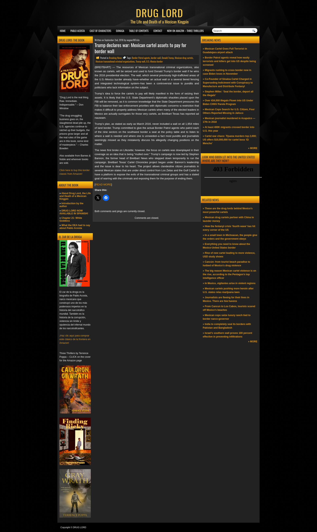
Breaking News (115, 57)
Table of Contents (139, 31)
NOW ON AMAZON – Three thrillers (185, 31)
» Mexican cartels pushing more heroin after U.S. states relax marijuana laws (228, 290)
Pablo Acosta (77, 31)
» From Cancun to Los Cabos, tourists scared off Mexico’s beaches (229, 308)
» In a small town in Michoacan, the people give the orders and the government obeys (230, 237)
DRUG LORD (159, 12)
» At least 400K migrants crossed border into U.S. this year (228, 129)
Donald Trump (168, 57)
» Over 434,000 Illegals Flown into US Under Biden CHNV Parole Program (228, 102)
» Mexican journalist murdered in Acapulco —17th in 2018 (229, 120)
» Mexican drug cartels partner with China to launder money (228, 219)
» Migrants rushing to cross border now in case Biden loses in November (227, 72)
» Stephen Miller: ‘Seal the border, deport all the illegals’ (228, 93)
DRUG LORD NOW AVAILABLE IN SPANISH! (73, 212)
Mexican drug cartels (184, 57)
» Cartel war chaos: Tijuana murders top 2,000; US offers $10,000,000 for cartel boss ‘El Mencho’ (230, 140)
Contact (157, 31)
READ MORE (103, 184)
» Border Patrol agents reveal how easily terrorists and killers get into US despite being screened (229, 61)
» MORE (252, 148)
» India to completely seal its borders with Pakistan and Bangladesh (227, 326)
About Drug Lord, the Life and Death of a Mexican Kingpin (75, 196)
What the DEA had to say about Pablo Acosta (74, 227)
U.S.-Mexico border (154, 61)
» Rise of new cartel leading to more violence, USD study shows (229, 255)
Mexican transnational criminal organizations (115, 61)
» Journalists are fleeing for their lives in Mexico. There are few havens (226, 299)
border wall (156, 57)
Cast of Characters (100, 31)
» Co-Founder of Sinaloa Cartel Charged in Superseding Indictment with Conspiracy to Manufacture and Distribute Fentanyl (228, 83)
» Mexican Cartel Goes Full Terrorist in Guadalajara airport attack (225, 50)
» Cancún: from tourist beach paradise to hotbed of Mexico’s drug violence (226, 263)
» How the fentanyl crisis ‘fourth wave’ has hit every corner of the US (229, 228)
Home (63, 31)
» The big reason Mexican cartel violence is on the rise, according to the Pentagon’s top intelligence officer (229, 274)
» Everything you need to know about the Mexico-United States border (226, 246)
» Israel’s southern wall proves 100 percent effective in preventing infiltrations (227, 335)
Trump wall (140, 61)
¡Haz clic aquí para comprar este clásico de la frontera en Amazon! (74, 339)
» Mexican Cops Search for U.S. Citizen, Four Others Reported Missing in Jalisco (229, 111)
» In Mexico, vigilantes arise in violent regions (229, 283)
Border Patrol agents (141, 57)
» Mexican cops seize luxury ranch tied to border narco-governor (226, 317)
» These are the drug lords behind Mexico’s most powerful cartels (228, 210)
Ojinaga (120, 31)
